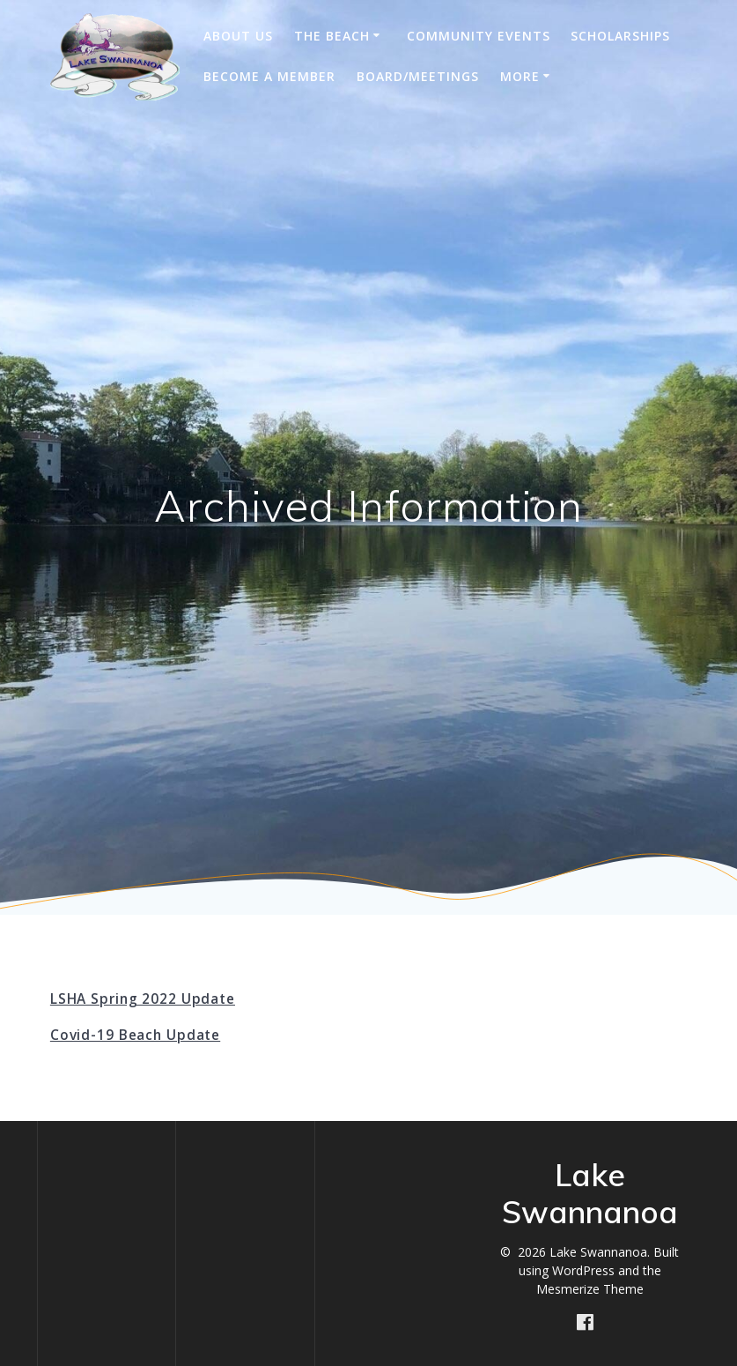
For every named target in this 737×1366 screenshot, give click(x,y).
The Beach (332, 35)
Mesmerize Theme (590, 1289)
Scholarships (620, 35)
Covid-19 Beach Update (135, 1035)
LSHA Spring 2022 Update (142, 999)
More (520, 76)
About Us (238, 35)
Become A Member (269, 76)
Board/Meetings (418, 76)
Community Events (478, 35)
